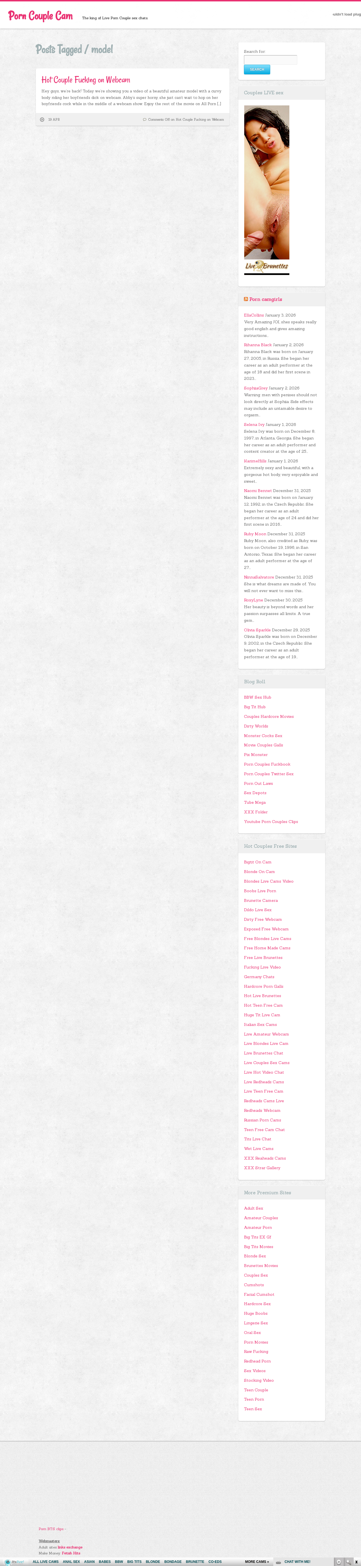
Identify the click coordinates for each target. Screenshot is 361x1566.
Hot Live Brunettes (262, 995)
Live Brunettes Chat (263, 1053)
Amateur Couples (261, 1217)
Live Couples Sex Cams (267, 1062)
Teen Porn (254, 1399)
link (356, 1477)
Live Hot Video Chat (264, 1072)
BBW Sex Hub (257, 697)
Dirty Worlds (256, 726)
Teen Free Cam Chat (264, 1129)
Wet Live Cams (259, 1148)
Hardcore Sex (257, 1303)
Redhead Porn (257, 1361)
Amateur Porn (258, 1227)
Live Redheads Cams (264, 1081)
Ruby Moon (255, 533)
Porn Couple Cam (40, 15)
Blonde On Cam (259, 871)
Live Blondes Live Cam (266, 1043)
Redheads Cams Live (264, 1100)
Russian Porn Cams (262, 1120)
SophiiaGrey (256, 388)
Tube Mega (255, 802)
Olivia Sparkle (257, 630)
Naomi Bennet (258, 490)
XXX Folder (256, 812)
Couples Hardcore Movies (269, 716)
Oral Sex (252, 1332)
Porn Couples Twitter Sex (269, 773)
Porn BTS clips (51, 1528)
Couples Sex (256, 1275)
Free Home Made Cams (267, 947)
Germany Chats (259, 976)
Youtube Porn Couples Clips (271, 821)
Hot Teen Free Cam (263, 1005)
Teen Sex (253, 1408)
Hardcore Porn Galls (263, 986)
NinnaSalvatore (259, 577)
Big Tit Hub (255, 706)
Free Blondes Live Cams (267, 938)
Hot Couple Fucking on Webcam (85, 79)
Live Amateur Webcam (266, 1034)
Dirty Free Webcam (263, 919)
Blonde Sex (255, 1256)
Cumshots (254, 1284)
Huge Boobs (256, 1313)
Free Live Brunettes (263, 957)
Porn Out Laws (258, 783)
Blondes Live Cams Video (269, 881)
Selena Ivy (254, 424)
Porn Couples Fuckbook (267, 764)
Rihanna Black (258, 344)
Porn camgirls (265, 299)
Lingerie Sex (256, 1322)
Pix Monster (256, 754)
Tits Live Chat (257, 1139)
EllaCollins (254, 315)
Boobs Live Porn (260, 890)
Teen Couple (256, 1389)
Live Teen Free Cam (263, 1091)
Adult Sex (253, 1208)
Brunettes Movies (261, 1265)
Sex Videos (255, 1370)
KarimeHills (255, 460)
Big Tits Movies (258, 1246)
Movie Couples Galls (263, 745)
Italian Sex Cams (260, 1024)
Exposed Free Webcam (266, 929)
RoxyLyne (253, 600)
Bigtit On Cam (258, 862)
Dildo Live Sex (258, 909)
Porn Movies (256, 1342)
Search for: (254, 51)
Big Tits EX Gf (257, 1237)
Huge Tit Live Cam (262, 1014)
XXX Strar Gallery (262, 1167)
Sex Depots (255, 792)
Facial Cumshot (259, 1294)
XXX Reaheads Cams (265, 1158)
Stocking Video (259, 1380)
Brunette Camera (261, 900)
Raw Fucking (256, 1351)
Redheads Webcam (262, 1110)
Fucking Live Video (262, 967)
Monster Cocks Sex (263, 735)
